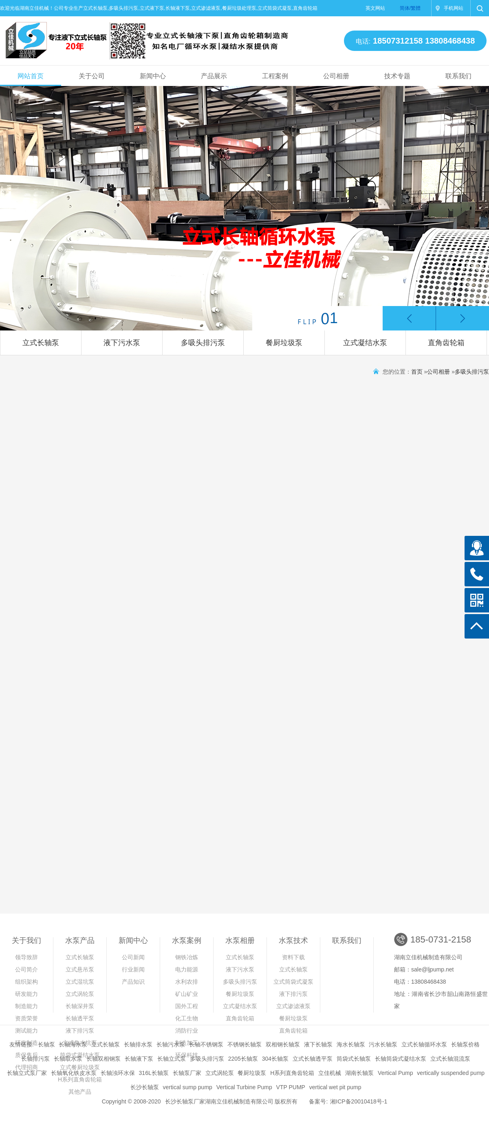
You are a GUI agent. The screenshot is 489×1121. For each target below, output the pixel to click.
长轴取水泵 (68, 1058)
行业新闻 (133, 969)
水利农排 (186, 981)
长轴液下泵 (139, 1058)
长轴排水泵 (138, 1044)
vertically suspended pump (451, 1073)
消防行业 (186, 1030)
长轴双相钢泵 (103, 1058)
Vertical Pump (395, 1073)
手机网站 (453, 8)
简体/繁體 (410, 8)
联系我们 (458, 76)
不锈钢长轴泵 (244, 1044)
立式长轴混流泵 (450, 1058)
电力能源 (186, 969)
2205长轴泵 (243, 1058)
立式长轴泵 (40, 343)
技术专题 (397, 76)
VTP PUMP (290, 1087)
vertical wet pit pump (335, 1087)
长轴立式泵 (171, 1058)
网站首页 (31, 76)
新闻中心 (153, 76)
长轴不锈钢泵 (206, 1044)
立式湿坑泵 (80, 981)
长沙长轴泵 (144, 1087)
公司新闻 (133, 957)
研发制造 (26, 1043)
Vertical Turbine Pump (244, 1087)
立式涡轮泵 (80, 994)
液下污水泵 (122, 343)
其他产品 (79, 1091)
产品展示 (214, 76)
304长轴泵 (275, 1058)
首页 (417, 371)
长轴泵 (46, 1044)
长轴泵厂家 (187, 1073)
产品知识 (133, 981)
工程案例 (275, 76)
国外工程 (186, 1006)
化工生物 (186, 1018)
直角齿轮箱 (446, 343)
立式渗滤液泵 (293, 1006)
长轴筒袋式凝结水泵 (400, 1058)
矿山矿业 (186, 994)
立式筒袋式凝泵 (293, 981)
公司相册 (336, 76)
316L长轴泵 (154, 1073)
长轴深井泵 (80, 1006)
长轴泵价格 (465, 1044)
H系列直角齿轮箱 (292, 1073)
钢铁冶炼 (186, 957)
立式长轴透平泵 (313, 1058)
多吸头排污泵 (203, 343)
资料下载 (293, 957)
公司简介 (26, 969)
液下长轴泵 (318, 1044)
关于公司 (92, 76)
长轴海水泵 (73, 1044)
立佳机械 (329, 1073)
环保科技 (186, 1055)
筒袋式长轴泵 (354, 1058)
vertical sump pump (187, 1087)
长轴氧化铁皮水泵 (74, 1073)
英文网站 (375, 8)
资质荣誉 (26, 1018)
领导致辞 (26, 957)
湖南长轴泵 (359, 1073)
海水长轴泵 (351, 1044)
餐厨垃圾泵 (284, 343)
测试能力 (26, 1030)
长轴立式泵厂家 (27, 1073)
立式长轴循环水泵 (424, 1044)
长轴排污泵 (35, 1058)
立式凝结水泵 (365, 343)
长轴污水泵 (170, 1044)
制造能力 (26, 1006)
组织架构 (26, 981)
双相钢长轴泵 (283, 1044)
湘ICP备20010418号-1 (358, 1101)
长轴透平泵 (80, 1018)
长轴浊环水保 (118, 1073)
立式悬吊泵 (80, 969)
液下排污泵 (80, 1030)
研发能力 (26, 994)
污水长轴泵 (383, 1044)
